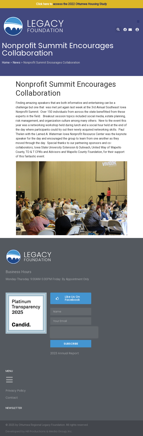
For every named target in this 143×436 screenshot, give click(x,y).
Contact (12, 398)
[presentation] (74, 332)
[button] (118, 29)
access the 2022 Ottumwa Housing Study (80, 4)
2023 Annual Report (64, 353)
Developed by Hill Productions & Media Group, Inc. (39, 431)
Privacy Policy (16, 390)
